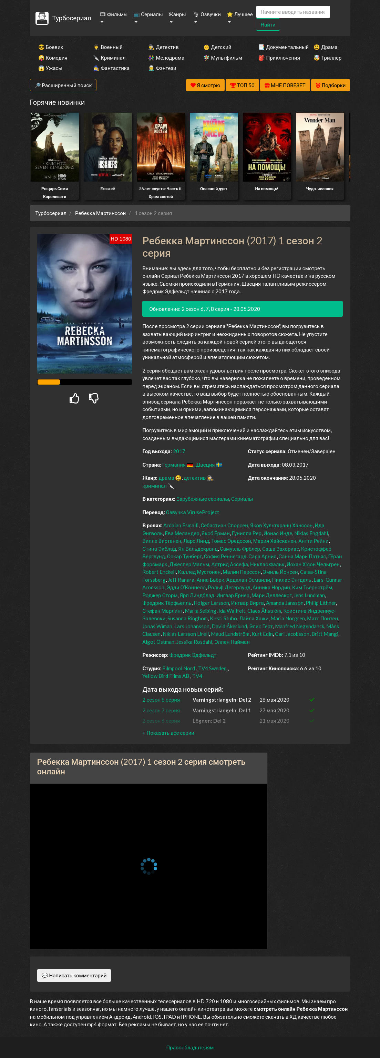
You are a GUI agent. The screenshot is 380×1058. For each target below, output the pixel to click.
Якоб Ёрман (216, 533)
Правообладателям (190, 1047)
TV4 (197, 676)
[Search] (293, 12)
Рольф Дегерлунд (229, 587)
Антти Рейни (313, 541)
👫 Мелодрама (166, 57)
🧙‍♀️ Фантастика (111, 68)
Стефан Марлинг (162, 611)
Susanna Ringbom (187, 618)
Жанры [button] (177, 14)
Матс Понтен (322, 618)
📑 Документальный (276, 47)
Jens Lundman (309, 595)
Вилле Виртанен (161, 541)
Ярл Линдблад (196, 595)
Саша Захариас (280, 549)
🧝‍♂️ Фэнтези (162, 68)
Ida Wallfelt (231, 611)
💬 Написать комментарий (74, 975)
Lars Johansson (191, 626)
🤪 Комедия (53, 57)
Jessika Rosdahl (194, 642)
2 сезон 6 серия (161, 721)
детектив (195, 478)
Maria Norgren (287, 618)
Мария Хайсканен (274, 541)
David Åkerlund (229, 626)
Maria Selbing (200, 611)
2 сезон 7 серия (161, 710)
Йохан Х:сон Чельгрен (313, 564)
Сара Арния (262, 556)
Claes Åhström (264, 611)
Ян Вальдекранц (198, 549)
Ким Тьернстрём (312, 587)
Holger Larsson (211, 603)
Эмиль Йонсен (280, 572)
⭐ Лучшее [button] (240, 14)
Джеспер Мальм (189, 564)
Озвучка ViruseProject (192, 512)
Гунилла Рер (246, 533)
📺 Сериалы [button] (148, 14)
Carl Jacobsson (292, 634)
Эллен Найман (231, 642)
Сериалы (242, 499)
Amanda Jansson (285, 603)
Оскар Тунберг (184, 556)
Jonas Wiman (157, 626)
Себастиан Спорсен (224, 525)
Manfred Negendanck (299, 626)
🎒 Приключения (276, 57)
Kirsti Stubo (223, 618)
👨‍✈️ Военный (107, 47)
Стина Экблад (159, 549)
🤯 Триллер (327, 57)
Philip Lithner (321, 603)
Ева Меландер (182, 533)
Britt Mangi (324, 634)
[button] (168, 733)
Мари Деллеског (271, 595)
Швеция (205, 464)
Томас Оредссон (231, 541)
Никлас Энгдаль (291, 580)
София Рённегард (225, 556)
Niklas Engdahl (311, 533)
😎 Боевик (50, 47)
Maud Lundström (230, 634)
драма (166, 478)
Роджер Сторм (159, 595)
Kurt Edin (262, 634)
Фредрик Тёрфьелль (166, 603)
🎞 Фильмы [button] (114, 14)
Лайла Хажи (253, 618)
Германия (174, 464)
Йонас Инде (278, 533)
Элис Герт (261, 626)
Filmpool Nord (178, 668)
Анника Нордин (271, 587)
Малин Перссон (241, 572)
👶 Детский (217, 47)
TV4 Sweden (212, 668)
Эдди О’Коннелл (186, 587)
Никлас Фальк (267, 564)
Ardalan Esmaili (180, 525)
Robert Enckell (159, 572)
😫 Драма (325, 47)
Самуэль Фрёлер (240, 549)
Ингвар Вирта (247, 603)
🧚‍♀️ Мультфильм (221, 57)
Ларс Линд (196, 541)
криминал (154, 485)
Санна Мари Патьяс (302, 556)
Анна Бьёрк (210, 580)
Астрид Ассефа (229, 564)
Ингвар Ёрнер (232, 595)
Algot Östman (158, 642)
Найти (267, 24)
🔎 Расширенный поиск (63, 85)
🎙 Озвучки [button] (206, 14)
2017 (179, 451)
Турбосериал (71, 18)
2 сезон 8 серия (161, 699)
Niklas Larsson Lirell (186, 634)
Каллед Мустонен (199, 572)
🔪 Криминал (109, 57)
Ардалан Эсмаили (248, 580)
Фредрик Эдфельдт (193, 655)
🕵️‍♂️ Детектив (163, 47)
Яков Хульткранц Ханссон (281, 525)
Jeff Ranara (181, 580)
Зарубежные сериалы (202, 499)
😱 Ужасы (50, 68)
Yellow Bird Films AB (165, 676)
